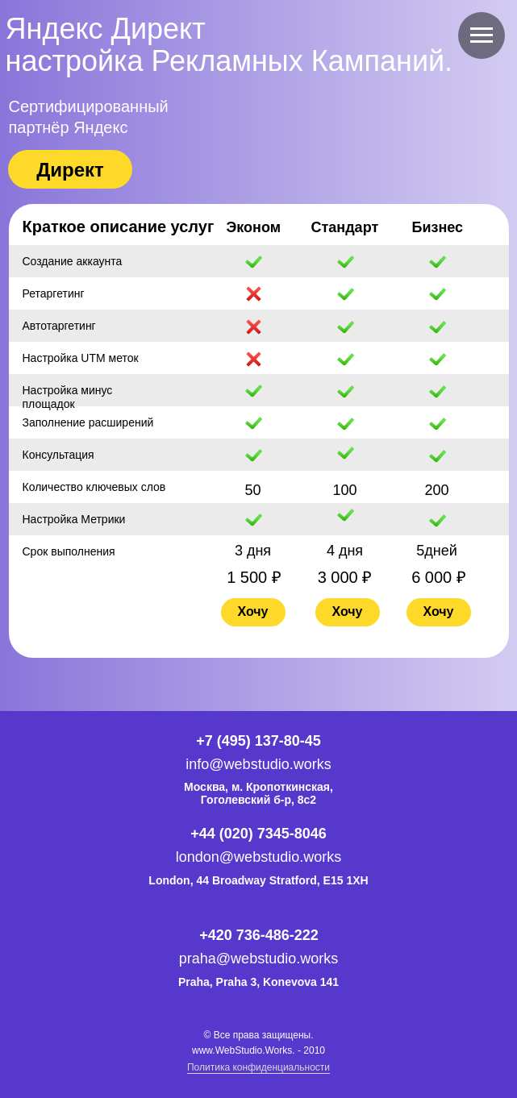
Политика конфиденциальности (258, 1067)
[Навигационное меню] (481, 35)
